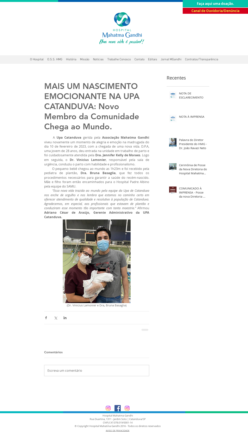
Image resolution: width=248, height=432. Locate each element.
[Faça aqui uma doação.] (215, 3)
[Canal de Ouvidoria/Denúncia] (215, 11)
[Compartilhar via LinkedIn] (65, 318)
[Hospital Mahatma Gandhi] (108, 408)
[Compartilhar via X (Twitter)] (55, 318)
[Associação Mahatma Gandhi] (127, 408)
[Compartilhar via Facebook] (46, 318)
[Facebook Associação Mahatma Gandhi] (118, 408)
